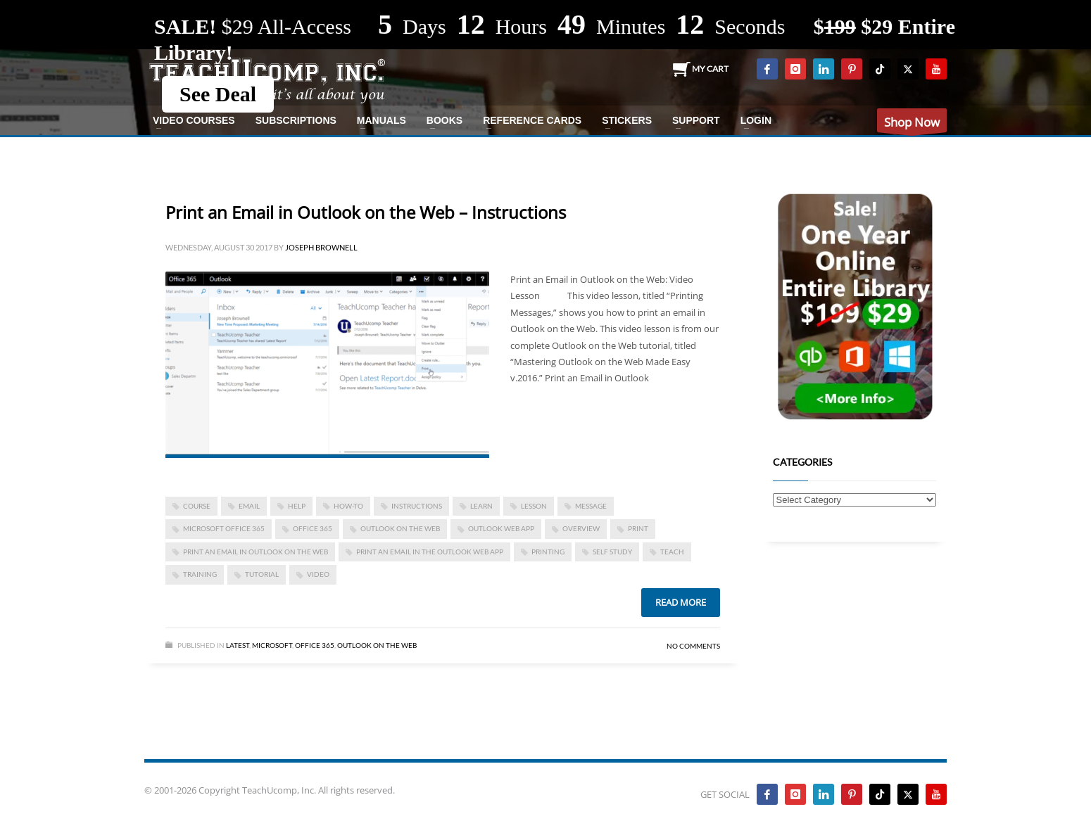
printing (548, 551)
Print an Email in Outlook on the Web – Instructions (365, 212)
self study (612, 551)
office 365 (312, 528)
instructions (416, 506)
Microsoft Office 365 (224, 528)
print (638, 528)
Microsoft (272, 645)
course (196, 506)
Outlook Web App (501, 528)
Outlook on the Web (400, 528)
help (296, 506)
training (200, 574)
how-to (348, 506)
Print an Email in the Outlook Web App (429, 551)
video (318, 574)
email (249, 506)
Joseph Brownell (321, 247)
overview (581, 528)
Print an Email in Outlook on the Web (255, 551)
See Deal (217, 94)
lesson (534, 506)
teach (672, 551)
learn (481, 506)
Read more (680, 602)
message (591, 506)
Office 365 (314, 645)
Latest (237, 645)
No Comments (693, 646)
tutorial (262, 574)
